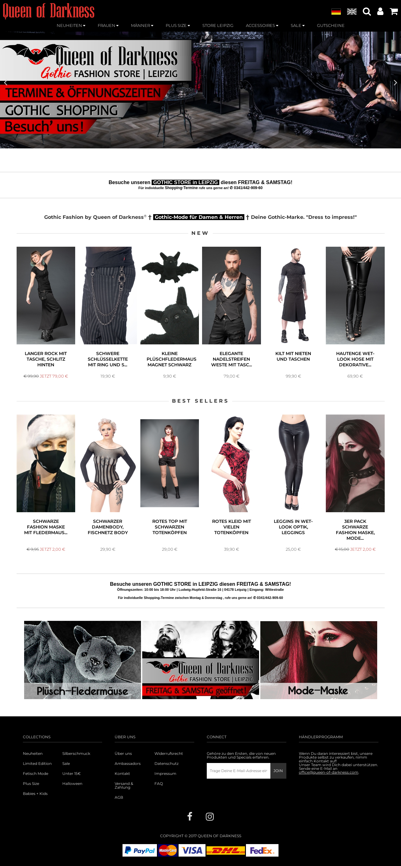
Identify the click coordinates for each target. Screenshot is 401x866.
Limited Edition (37, 763)
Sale (66, 763)
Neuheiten (33, 753)
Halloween (72, 784)
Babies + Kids (35, 794)
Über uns (123, 753)
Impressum (165, 774)
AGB (119, 797)
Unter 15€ (71, 774)
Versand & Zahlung (124, 785)
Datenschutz (166, 763)
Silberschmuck (76, 753)
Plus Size (31, 784)
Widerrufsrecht (168, 753)
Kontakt (122, 774)
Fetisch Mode (35, 774)
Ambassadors (128, 763)
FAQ (158, 784)
